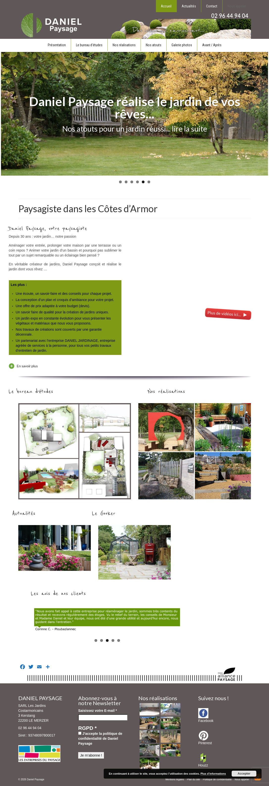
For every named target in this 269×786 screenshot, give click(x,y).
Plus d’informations (213, 773)
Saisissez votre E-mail (97, 711)
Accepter (244, 773)
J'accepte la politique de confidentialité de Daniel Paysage (100, 738)
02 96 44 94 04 (29, 728)
